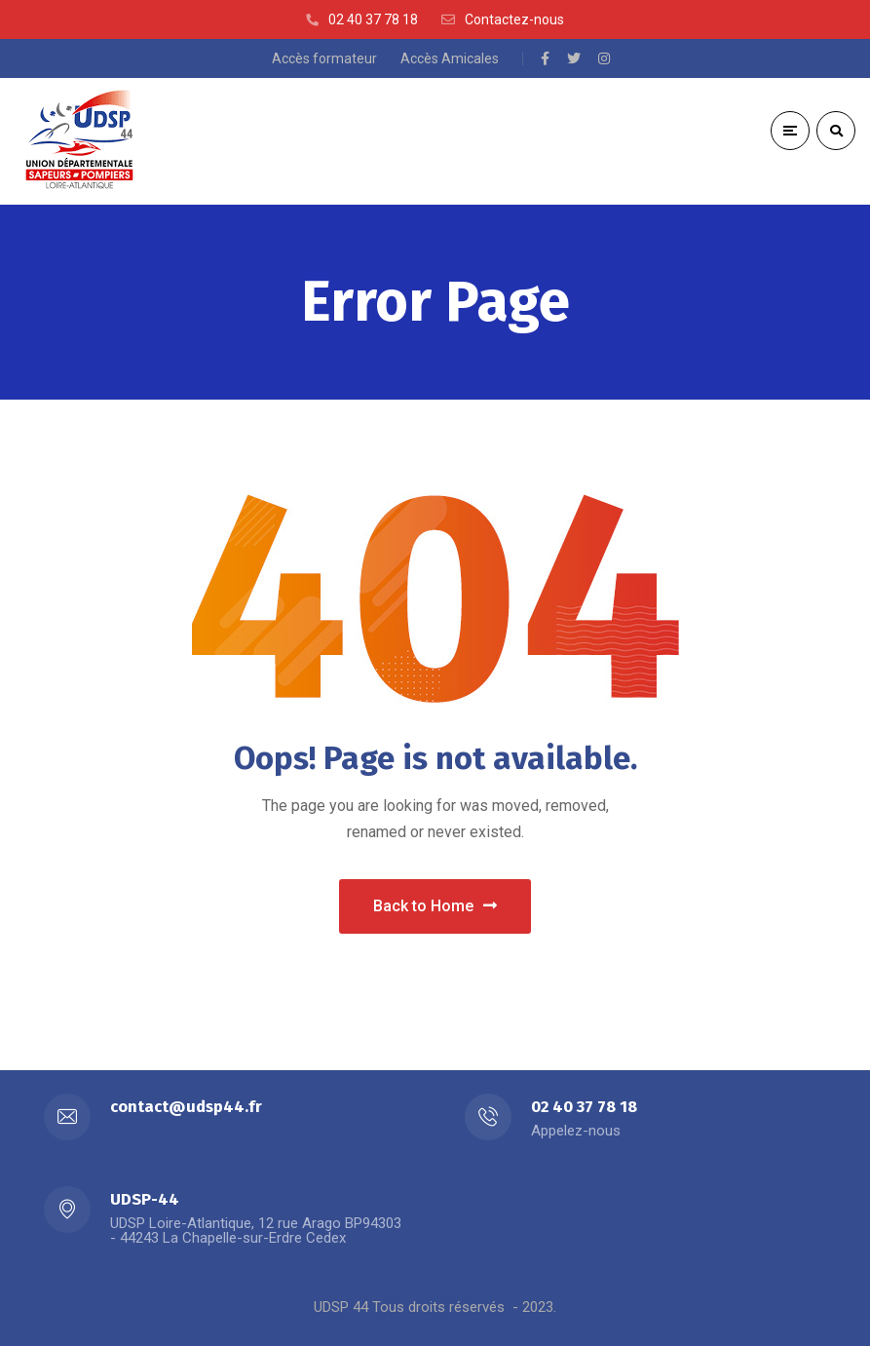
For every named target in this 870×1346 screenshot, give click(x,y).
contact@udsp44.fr (186, 1106)
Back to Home (435, 906)
